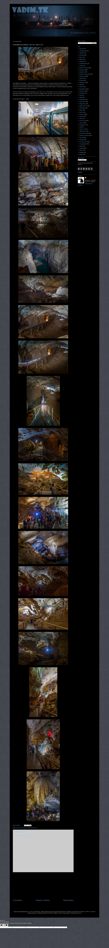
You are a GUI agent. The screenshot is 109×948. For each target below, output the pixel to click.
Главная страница (43, 900)
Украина (81, 148)
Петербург (82, 125)
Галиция (81, 61)
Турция (81, 146)
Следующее (17, 900)
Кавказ (81, 86)
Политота (82, 129)
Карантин (82, 93)
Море (80, 110)
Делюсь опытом (84, 67)
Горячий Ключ (83, 63)
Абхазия (18, 828)
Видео (81, 59)
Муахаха (81, 114)
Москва (81, 112)
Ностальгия (82, 120)
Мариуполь (82, 103)
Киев (80, 95)
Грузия (81, 65)
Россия (81, 137)
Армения (81, 53)
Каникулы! (30, 828)
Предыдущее (68, 900)
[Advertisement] (43, 885)
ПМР (80, 127)
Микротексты (83, 106)
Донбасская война (84, 74)
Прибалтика (82, 131)
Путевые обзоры (84, 133)
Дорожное (24, 828)
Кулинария (82, 99)
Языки (81, 154)
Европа (81, 78)
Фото (35, 828)
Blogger (79, 913)
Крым (81, 97)
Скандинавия (83, 144)
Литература (82, 101)
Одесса (81, 122)
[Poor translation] (5, 925)
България (82, 55)
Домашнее (82, 70)
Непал (81, 118)
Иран (80, 84)
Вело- (81, 57)
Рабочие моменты (84, 135)
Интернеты (82, 82)
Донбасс (81, 72)
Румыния (81, 139)
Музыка (81, 116)
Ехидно (81, 80)
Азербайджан (83, 51)
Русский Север (83, 141)
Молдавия (82, 108)
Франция (81, 152)
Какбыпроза (82, 89)
